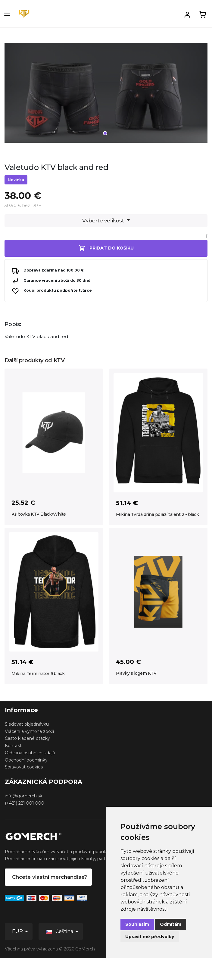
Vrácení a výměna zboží (29, 731)
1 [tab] (105, 133)
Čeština (60, 931)
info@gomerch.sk (23, 796)
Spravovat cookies (24, 767)
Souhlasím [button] (137, 924)
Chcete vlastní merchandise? (49, 877)
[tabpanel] (106, 95)
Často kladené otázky (27, 738)
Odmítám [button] (170, 924)
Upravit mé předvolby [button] (149, 936)
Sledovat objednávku (27, 724)
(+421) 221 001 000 (24, 803)
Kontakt (13, 745)
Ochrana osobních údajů (30, 752)
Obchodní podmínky (26, 760)
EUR (18, 931)
